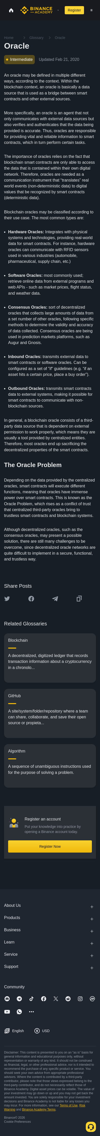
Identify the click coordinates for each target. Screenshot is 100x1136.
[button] (91, 10)
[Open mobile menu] (91, 10)
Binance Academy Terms (39, 1109)
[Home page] (36, 10)
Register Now (50, 846)
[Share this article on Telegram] (55, 599)
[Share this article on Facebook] (31, 599)
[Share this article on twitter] (7, 599)
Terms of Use (69, 1105)
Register (74, 10)
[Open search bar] (57, 10)
